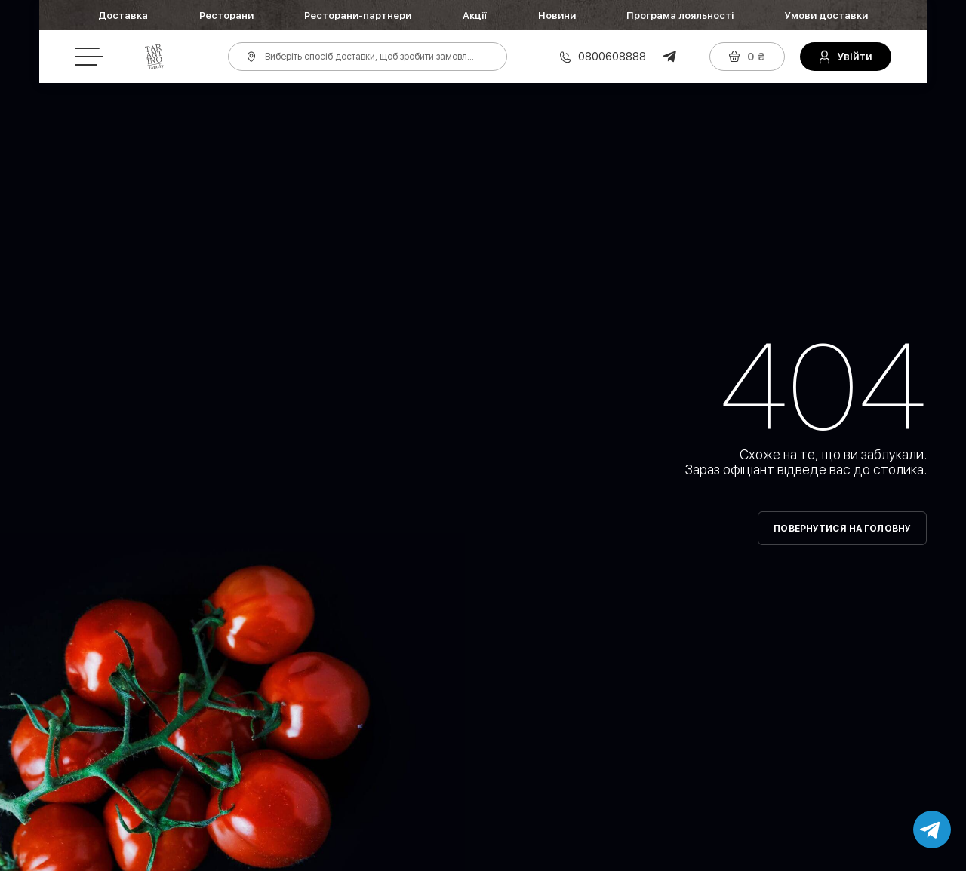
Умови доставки (826, 15)
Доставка (123, 15)
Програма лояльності (680, 15)
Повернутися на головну (842, 528)
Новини (557, 15)
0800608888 (612, 57)
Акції (475, 15)
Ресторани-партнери (357, 15)
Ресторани (226, 15)
